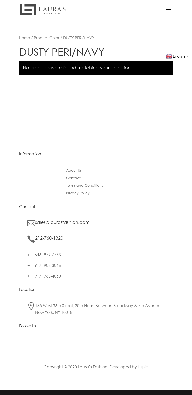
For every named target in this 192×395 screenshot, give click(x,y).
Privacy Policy (78, 193)
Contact (73, 178)
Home (24, 37)
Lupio (143, 366)
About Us (74, 171)
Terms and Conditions (84, 186)
